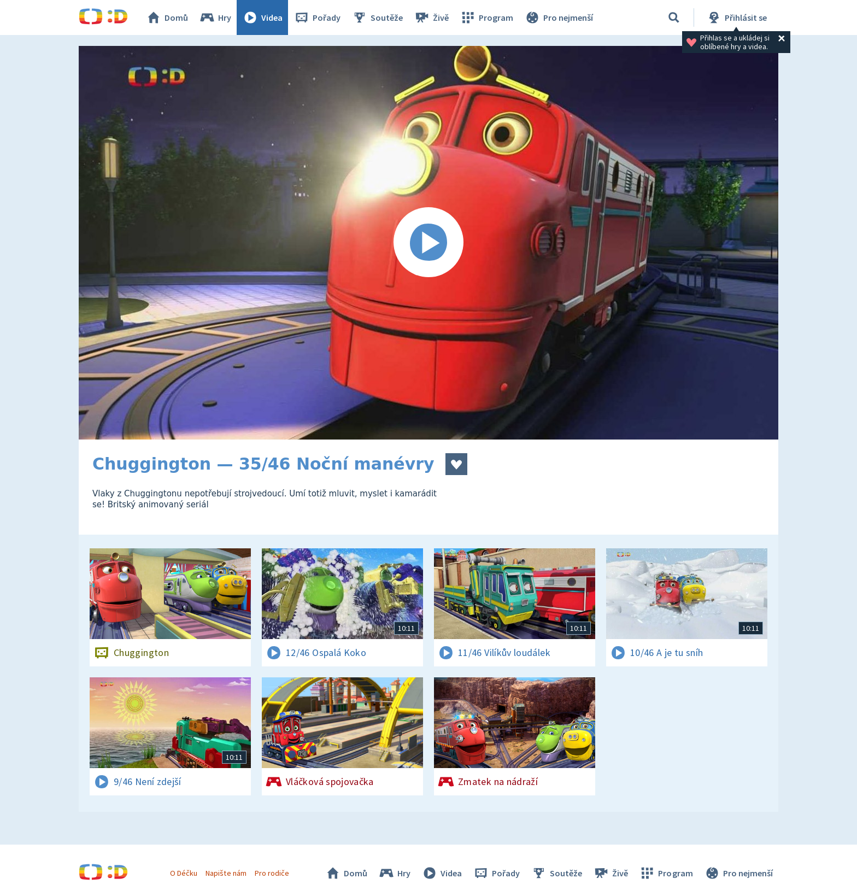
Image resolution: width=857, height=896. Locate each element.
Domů (166, 17)
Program (486, 17)
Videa (262, 17)
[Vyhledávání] (674, 17)
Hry (215, 17)
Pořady (317, 17)
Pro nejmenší (558, 17)
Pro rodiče (272, 873)
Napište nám (226, 873)
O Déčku (183, 873)
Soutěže (377, 17)
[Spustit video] (428, 243)
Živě (431, 17)
